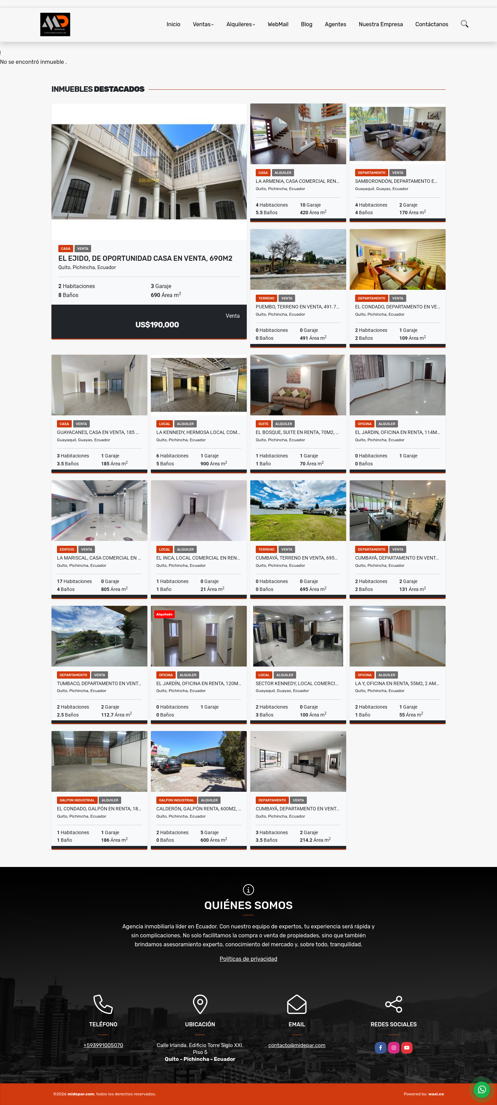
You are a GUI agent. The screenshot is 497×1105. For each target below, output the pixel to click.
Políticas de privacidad (248, 959)
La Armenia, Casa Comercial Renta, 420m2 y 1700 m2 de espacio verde (298, 181)
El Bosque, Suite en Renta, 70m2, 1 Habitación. (298, 432)
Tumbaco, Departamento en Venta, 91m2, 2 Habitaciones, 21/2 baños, (99, 683)
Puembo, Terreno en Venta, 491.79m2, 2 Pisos (298, 306)
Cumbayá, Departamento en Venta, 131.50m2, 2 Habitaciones (397, 558)
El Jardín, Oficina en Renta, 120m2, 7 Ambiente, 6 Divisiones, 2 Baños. (198, 683)
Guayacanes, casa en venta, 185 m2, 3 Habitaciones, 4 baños (99, 432)
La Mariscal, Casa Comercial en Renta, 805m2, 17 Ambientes (99, 558)
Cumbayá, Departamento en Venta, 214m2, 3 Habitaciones (298, 808)
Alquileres (239, 24)
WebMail (278, 24)
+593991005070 (103, 1045)
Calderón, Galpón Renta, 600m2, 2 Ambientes (198, 808)
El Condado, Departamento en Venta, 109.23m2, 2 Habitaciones (397, 306)
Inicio (174, 24)
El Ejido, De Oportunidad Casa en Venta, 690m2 (145, 258)
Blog (306, 24)
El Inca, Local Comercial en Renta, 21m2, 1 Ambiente (198, 558)
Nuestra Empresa (381, 24)
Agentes (335, 24)
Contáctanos (432, 24)
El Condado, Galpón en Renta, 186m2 (99, 808)
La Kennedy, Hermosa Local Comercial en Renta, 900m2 (198, 432)
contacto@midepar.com (296, 1045)
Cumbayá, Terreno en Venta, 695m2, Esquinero (298, 558)
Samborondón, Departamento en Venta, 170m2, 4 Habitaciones (397, 181)
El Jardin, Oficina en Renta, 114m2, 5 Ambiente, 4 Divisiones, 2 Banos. (397, 432)
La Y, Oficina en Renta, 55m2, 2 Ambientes (397, 683)
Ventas (202, 24)
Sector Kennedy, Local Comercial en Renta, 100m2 (298, 683)
